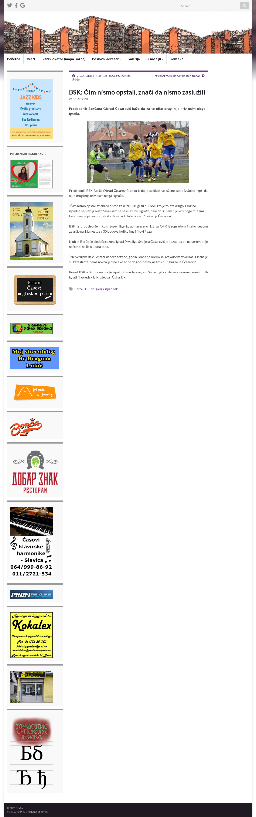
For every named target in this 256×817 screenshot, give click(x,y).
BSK (87, 289)
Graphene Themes (36, 811)
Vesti (31, 59)
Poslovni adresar (106, 59)
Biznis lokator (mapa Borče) (63, 59)
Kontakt (176, 59)
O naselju (154, 59)
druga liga (97, 289)
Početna (13, 59)
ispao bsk (111, 289)
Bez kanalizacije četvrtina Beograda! (176, 76)
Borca (79, 289)
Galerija (133, 59)
